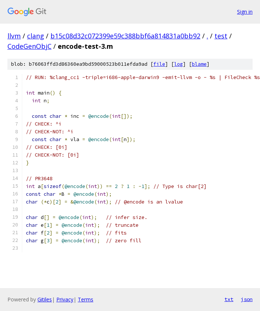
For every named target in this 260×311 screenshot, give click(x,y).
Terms (85, 299)
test (220, 35)
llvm (14, 35)
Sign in (245, 11)
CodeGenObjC (29, 46)
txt (228, 299)
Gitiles (44, 299)
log (178, 64)
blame (199, 64)
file (159, 64)
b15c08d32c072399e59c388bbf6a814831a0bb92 (125, 35)
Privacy (64, 299)
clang (35, 35)
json (247, 299)
